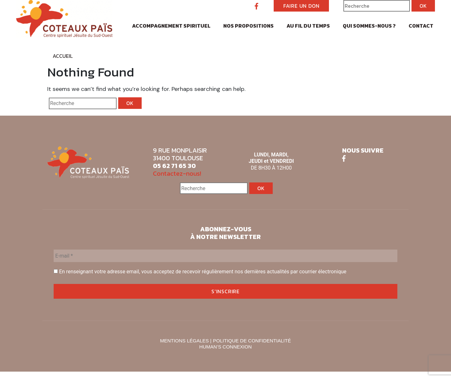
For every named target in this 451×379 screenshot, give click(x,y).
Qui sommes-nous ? (369, 26)
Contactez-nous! (177, 173)
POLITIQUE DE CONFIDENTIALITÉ (252, 340)
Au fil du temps (308, 26)
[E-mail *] (225, 256)
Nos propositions (248, 26)
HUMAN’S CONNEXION (225, 346)
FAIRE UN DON (301, 6)
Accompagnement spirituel (171, 26)
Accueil (63, 56)
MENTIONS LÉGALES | (185, 340)
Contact (421, 26)
